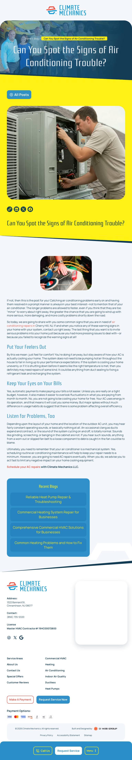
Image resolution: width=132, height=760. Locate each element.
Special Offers (15, 679)
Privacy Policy (46, 738)
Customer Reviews (18, 685)
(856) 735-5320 (15, 619)
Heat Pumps (52, 691)
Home (28, 41)
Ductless (50, 685)
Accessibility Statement (68, 738)
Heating (49, 667)
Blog (36, 41)
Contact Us (13, 673)
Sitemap (88, 738)
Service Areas (15, 661)
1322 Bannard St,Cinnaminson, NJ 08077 (19, 606)
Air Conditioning (55, 673)
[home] (66, 10)
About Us (12, 667)
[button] (92, 750)
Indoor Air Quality (55, 679)
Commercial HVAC (55, 661)
